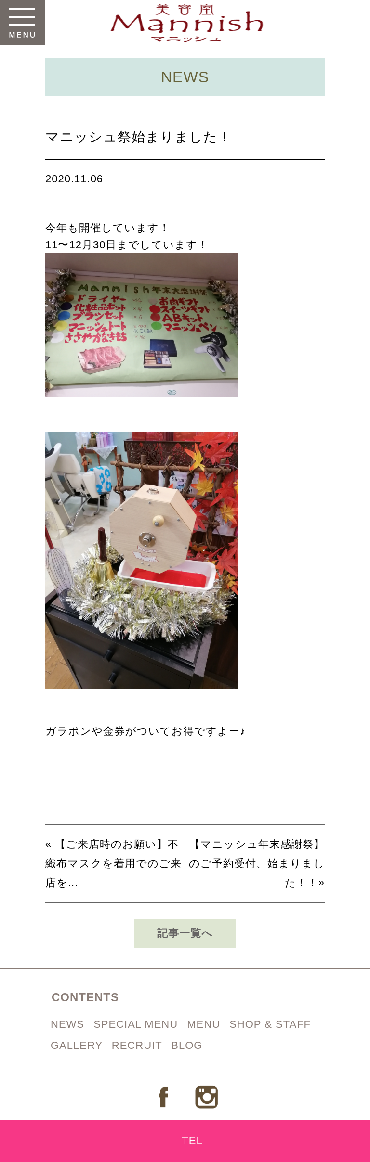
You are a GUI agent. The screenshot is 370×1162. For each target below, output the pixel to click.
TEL (192, 1141)
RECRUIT (139, 1045)
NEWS (69, 1024)
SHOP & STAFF (270, 1024)
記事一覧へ (185, 933)
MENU (205, 1024)
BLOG (186, 1045)
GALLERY (78, 1045)
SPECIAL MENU (137, 1024)
